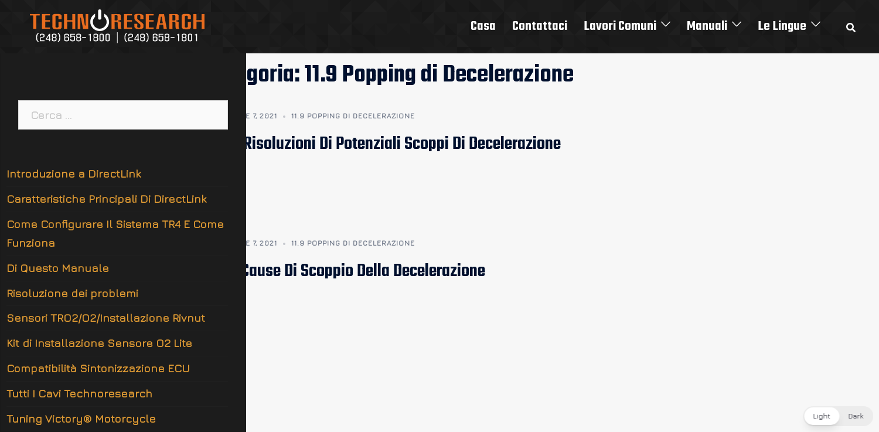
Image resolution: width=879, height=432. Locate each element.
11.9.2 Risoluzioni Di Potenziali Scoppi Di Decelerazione (383, 144)
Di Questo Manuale (57, 267)
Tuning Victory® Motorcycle (81, 418)
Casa (483, 26)
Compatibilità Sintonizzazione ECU (98, 368)
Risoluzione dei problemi (72, 293)
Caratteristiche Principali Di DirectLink (106, 198)
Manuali (707, 26)
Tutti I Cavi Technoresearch (79, 393)
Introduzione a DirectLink (73, 173)
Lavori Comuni (620, 26)
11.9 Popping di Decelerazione (353, 115)
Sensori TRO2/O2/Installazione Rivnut (105, 317)
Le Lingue (782, 26)
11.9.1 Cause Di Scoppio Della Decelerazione (345, 271)
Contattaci (539, 26)
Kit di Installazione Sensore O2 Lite (99, 342)
